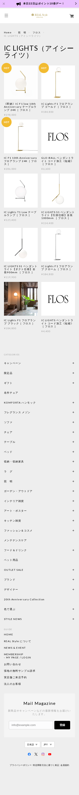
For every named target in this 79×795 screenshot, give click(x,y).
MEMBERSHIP (13, 654)
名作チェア (11, 392)
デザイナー (11, 589)
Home (8, 32)
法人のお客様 (12, 683)
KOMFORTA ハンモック (20, 402)
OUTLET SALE (14, 569)
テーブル (9, 441)
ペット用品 (11, 559)
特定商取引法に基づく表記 (46, 765)
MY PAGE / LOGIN (18, 657)
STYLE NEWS (13, 619)
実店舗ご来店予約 (15, 677)
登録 (62, 725)
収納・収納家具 (25, 461)
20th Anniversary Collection (24, 599)
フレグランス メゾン (17, 412)
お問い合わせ (12, 664)
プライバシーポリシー (21, 765)
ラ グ (8, 471)
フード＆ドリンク (15, 550)
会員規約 (64, 765)
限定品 (8, 373)
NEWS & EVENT (15, 647)
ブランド (9, 579)
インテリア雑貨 (24, 501)
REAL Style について (17, 641)
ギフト (8, 383)
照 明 (22, 32)
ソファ (8, 422)
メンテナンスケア (15, 540)
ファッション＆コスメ (18, 530)
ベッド (8, 451)
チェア (9, 432)
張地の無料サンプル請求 (20, 670)
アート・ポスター (25, 510)
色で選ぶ (9, 609)
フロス (37, 32)
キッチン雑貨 (24, 520)
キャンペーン (12, 363)
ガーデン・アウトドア (18, 491)
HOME (8, 634)
